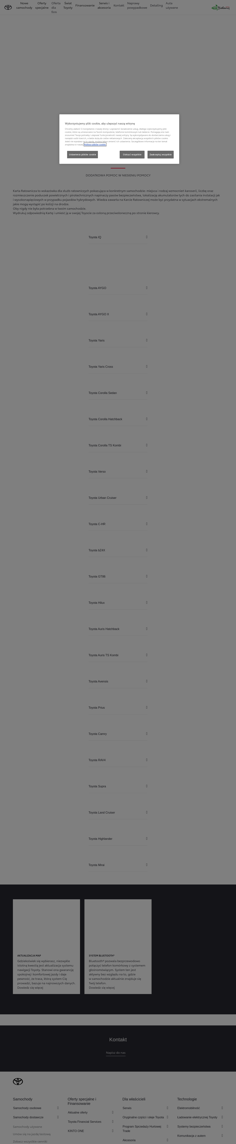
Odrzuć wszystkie (132, 154)
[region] (119, 139)
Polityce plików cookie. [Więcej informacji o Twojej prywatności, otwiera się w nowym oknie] (95, 144)
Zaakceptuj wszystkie (161, 154)
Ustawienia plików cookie (82, 154)
